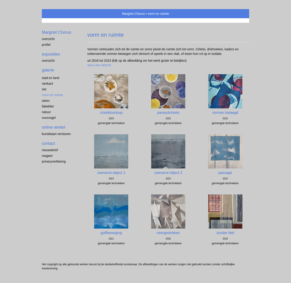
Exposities (51, 54)
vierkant (47, 83)
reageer (47, 156)
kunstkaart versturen (56, 134)
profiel (46, 44)
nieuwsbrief (50, 150)
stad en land (50, 78)
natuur (46, 112)
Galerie (48, 70)
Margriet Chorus (133, 13)
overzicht (48, 39)
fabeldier (48, 106)
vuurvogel (49, 118)
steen (46, 100)
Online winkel (53, 127)
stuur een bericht (99, 65)
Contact (48, 143)
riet (44, 89)
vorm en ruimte (52, 95)
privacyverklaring (54, 161)
